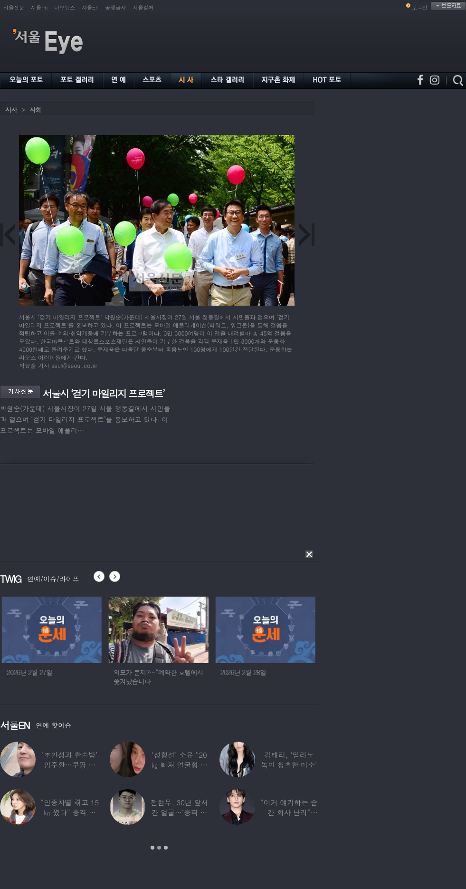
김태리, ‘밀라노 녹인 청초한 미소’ (289, 760)
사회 (35, 109)
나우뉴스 (64, 7)
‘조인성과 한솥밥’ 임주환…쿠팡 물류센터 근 (69, 765)
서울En (90, 7)
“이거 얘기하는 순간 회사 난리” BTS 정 (288, 812)
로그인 (420, 7)
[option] (109, 645)
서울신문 (13, 7)
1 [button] (152, 848)
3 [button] (166, 848)
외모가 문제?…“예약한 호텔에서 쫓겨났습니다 (216, 676)
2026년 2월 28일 (301, 672)
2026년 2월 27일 (87, 672)
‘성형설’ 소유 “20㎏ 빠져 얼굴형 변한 (179, 765)
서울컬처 (143, 7)
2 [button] (159, 848)
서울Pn (39, 7)
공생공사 (115, 7)
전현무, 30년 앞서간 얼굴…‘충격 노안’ (180, 812)
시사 (11, 109)
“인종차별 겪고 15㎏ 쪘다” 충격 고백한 (69, 812)
